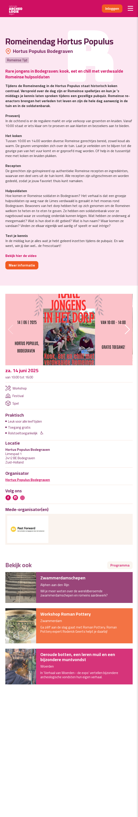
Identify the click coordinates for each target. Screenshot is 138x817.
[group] (68, 329)
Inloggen (112, 8)
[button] (127, 329)
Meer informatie (22, 265)
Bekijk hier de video (21, 255)
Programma (120, 565)
